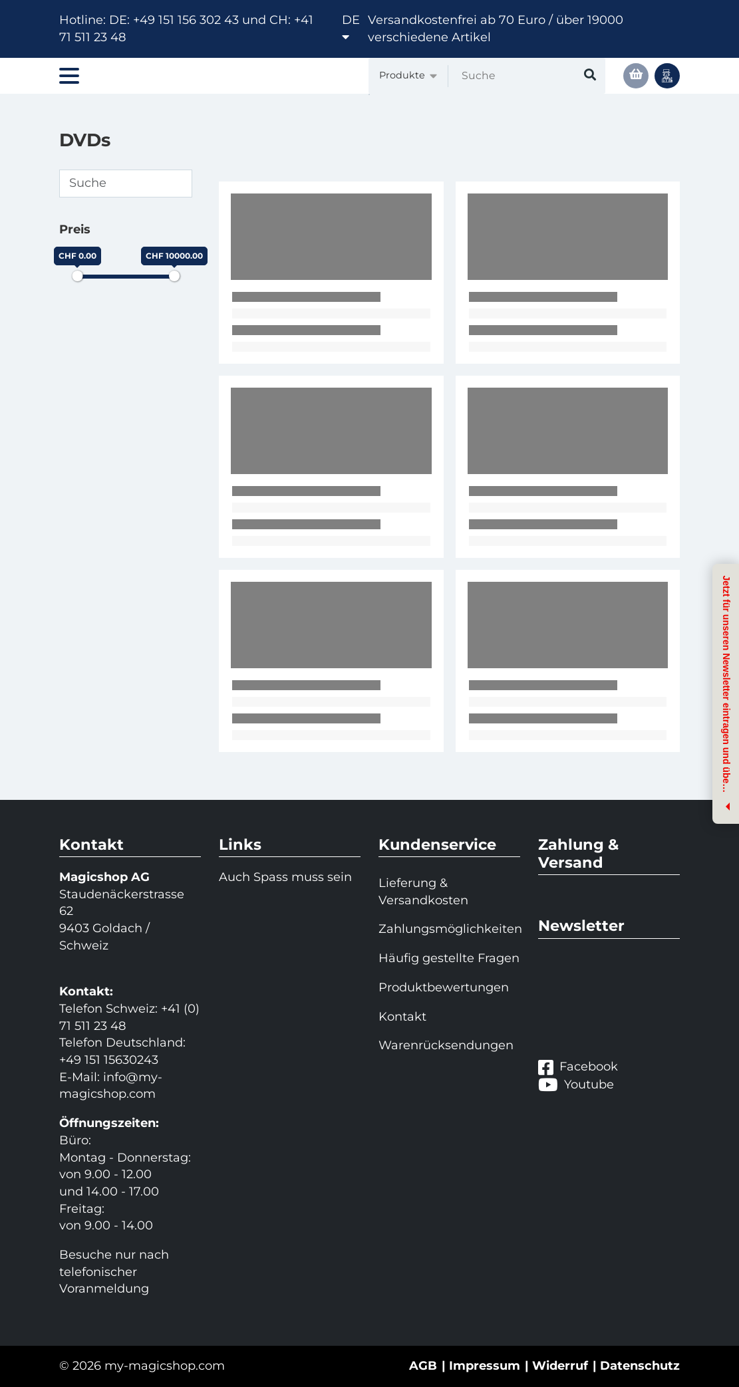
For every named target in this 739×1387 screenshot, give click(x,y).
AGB (423, 1365)
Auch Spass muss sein (285, 877)
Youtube (576, 1084)
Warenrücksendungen (446, 1045)
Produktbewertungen (443, 987)
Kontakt (402, 1016)
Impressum (484, 1365)
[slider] (77, 276)
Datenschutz (640, 1365)
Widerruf (560, 1365)
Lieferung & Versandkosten (423, 892)
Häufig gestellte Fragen (448, 958)
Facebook (578, 1067)
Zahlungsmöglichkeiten (449, 929)
